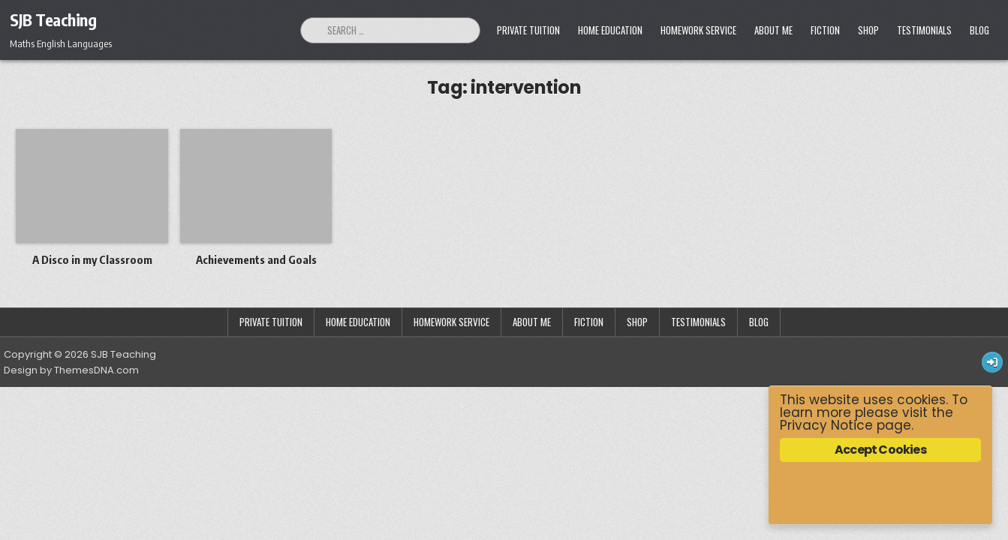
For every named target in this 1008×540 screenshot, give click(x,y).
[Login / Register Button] (992, 362)
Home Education (610, 30)
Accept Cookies (880, 449)
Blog (979, 30)
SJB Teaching (53, 19)
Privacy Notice (826, 425)
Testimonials (924, 30)
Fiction (825, 30)
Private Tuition (528, 30)
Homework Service (698, 30)
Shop (868, 30)
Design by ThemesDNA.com (71, 370)
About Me (773, 30)
